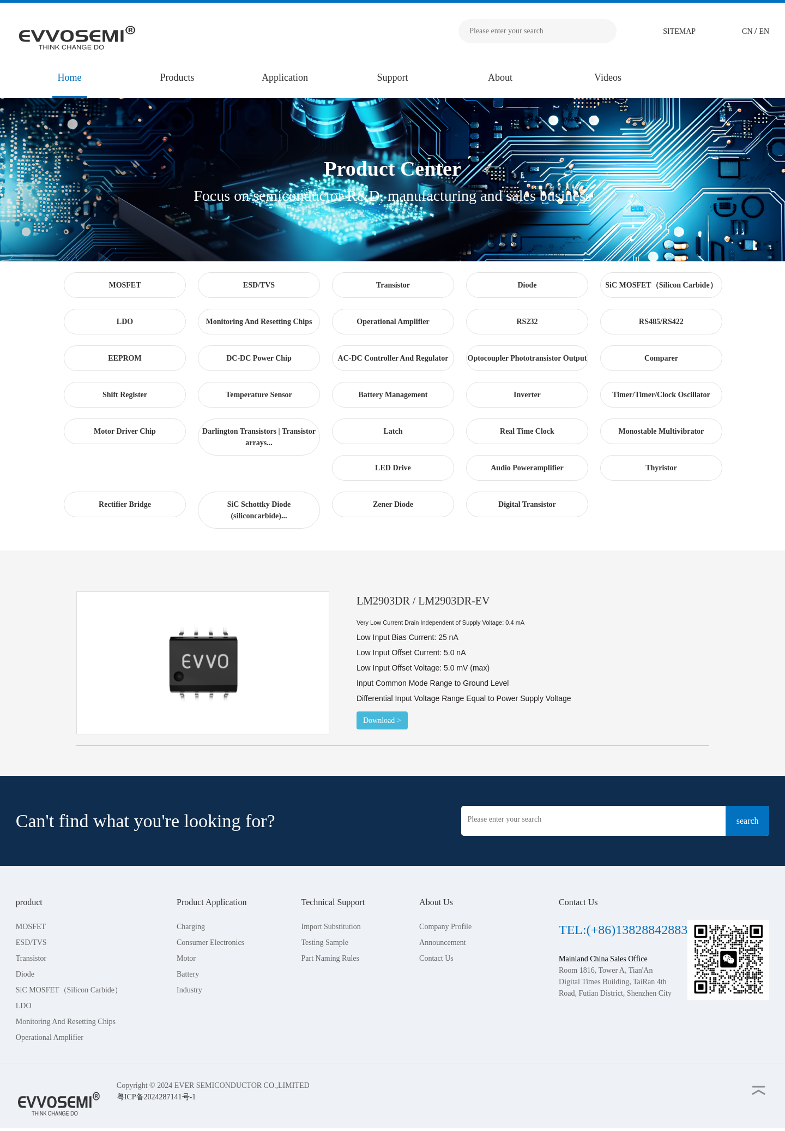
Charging (191, 927)
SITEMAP (679, 31)
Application (285, 77)
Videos (607, 77)
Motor (186, 958)
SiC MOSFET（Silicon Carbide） (69, 990)
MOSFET (31, 927)
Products (177, 77)
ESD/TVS (31, 942)
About (500, 77)
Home (70, 77)
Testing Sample (324, 942)
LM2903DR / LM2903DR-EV (423, 601)
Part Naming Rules (330, 958)
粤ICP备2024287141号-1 (156, 1097)
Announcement (442, 942)
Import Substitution (330, 927)
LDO (24, 1006)
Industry (189, 990)
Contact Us (436, 958)
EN (764, 31)
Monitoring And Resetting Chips (66, 1022)
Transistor (31, 958)
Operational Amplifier (49, 1037)
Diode (25, 974)
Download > (382, 720)
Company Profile (445, 927)
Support (392, 77)
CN (748, 31)
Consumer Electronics (210, 942)
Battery (188, 974)
